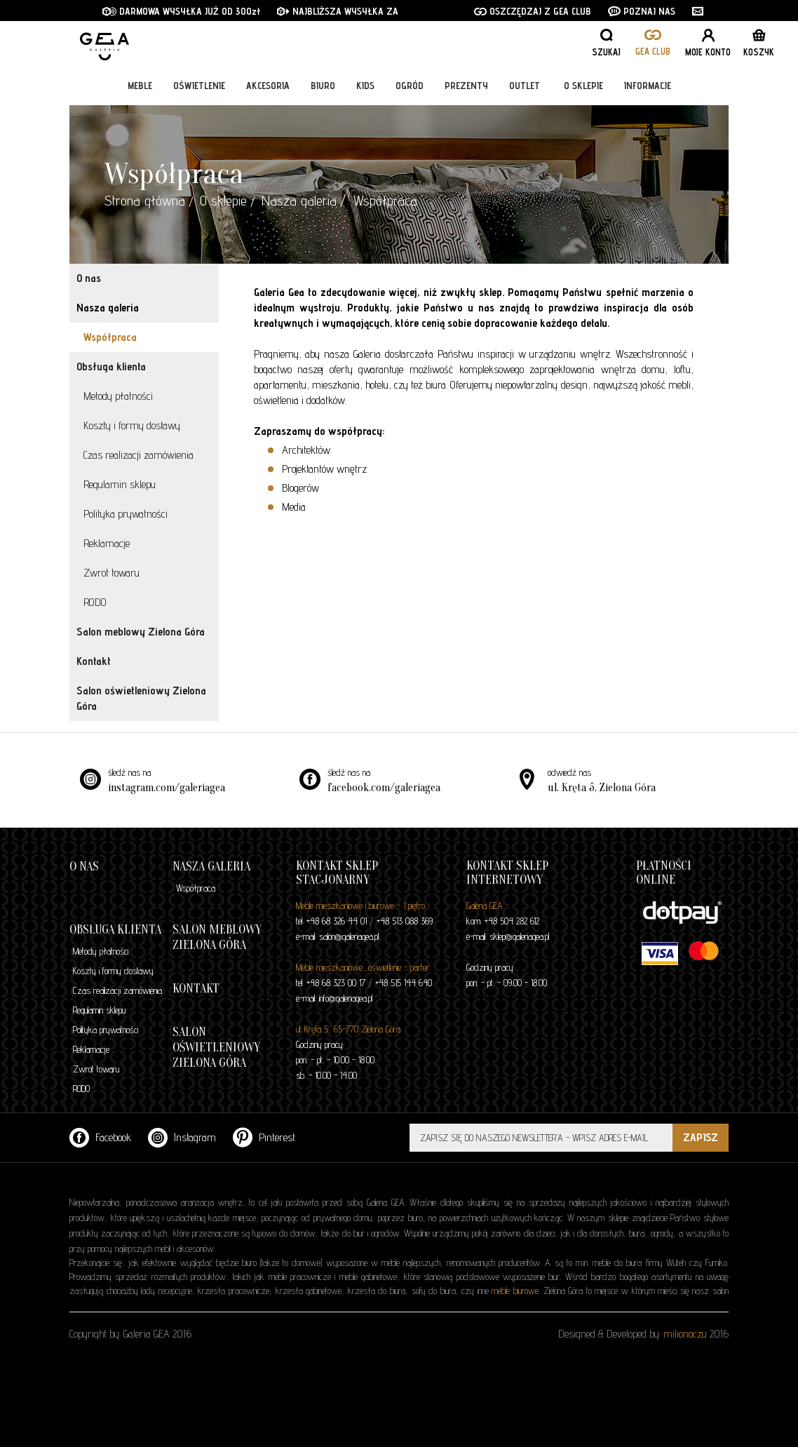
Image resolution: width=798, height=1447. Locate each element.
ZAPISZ (700, 1137)
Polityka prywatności (125, 513)
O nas (88, 278)
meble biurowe (515, 1290)
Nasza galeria (299, 200)
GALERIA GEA (150, 42)
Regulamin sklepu (119, 484)
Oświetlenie (199, 85)
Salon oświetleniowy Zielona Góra (141, 698)
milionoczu (685, 1333)
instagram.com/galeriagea (166, 787)
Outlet (524, 85)
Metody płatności (118, 396)
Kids (365, 85)
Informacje (647, 85)
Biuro (323, 85)
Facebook (100, 1137)
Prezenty (466, 85)
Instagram (182, 1137)
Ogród (409, 85)
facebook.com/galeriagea (383, 787)
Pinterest (264, 1137)
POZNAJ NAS (641, 11)
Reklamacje (106, 543)
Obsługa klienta (111, 366)
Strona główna (144, 200)
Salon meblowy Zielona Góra (140, 631)
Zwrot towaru (111, 572)
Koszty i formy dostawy (131, 425)
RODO (95, 602)
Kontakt (93, 661)
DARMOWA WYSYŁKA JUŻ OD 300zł (181, 11)
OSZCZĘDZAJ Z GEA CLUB (532, 11)
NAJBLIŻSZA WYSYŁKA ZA (339, 11)
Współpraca (110, 337)
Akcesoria (268, 85)
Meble (140, 85)
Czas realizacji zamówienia (138, 455)
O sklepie (583, 85)
